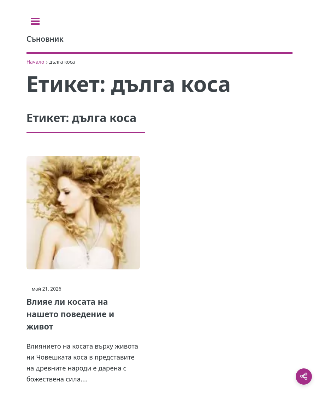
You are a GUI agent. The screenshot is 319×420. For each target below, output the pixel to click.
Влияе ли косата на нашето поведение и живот (70, 314)
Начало (35, 61)
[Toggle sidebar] (35, 21)
